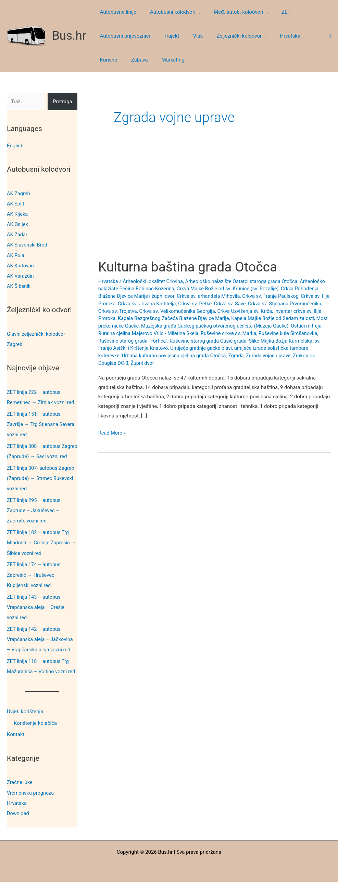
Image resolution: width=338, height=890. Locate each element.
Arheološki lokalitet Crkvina (154, 281)
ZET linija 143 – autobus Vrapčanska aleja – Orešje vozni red (36, 616)
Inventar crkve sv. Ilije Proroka (146, 318)
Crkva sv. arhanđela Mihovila (237, 296)
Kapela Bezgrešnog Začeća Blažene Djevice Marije (239, 318)
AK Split (16, 204)
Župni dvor (216, 363)
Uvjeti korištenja (25, 720)
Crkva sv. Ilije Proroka (146, 304)
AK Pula (16, 255)
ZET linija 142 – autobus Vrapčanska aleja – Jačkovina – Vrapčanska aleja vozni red (41, 648)
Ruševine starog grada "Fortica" (213, 341)
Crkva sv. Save (288, 304)
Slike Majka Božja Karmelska (146, 348)
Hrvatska (17, 811)
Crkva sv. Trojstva (174, 311)
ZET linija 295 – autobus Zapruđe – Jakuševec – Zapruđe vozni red (34, 519)
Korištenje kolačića (35, 732)
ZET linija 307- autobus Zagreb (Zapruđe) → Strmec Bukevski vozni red (41, 488)
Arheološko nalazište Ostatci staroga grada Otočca (245, 281)
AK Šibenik (19, 286)
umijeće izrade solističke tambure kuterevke (148, 356)
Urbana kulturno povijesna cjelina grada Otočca (253, 356)
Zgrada (318, 356)
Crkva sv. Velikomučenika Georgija (236, 311)
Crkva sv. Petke (252, 304)
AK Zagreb (19, 193)
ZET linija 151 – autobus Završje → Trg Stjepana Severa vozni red (41, 423)
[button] (192, 12)
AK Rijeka (17, 214)
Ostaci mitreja (152, 333)
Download (18, 822)
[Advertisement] (214, 208)
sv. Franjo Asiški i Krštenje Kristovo (221, 348)
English (15, 146)
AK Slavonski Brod (28, 245)
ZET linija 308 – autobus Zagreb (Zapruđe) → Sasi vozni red (35, 455)
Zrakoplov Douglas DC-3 (174, 363)
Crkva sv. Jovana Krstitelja (203, 304)
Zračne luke (20, 791)
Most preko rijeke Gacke (181, 326)
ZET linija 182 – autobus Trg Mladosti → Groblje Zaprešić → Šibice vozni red (39, 552)
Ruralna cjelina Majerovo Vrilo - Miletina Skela (222, 333)
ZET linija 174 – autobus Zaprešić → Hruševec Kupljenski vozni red (34, 584)
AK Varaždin (21, 276)
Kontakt (16, 743)
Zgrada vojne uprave (121, 363)
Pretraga (62, 101)
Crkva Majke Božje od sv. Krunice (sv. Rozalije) (258, 288)
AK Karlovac (21, 265)
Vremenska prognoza (31, 801)
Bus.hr (69, 36)
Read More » (112, 433)
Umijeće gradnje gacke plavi (295, 348)
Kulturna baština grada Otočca (190, 267)
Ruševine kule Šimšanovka (145, 341)
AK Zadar (17, 234)
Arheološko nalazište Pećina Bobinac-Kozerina (151, 288)
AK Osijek (18, 224)
